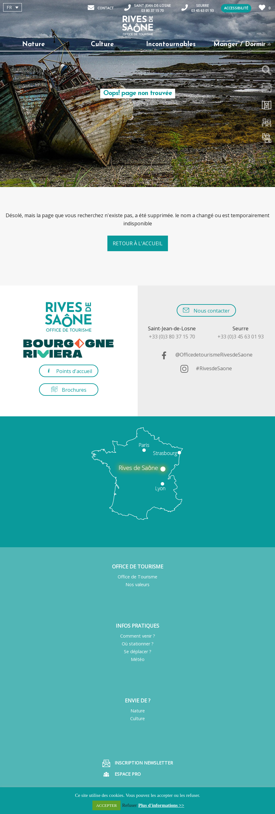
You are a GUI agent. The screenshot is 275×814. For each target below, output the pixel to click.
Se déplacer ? (137, 651)
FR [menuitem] (9, 7)
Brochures (68, 389)
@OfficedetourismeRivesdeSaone (206, 354)
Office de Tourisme (137, 577)
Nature (137, 711)
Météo (138, 659)
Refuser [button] (129, 805)
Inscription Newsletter (137, 763)
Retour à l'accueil (138, 243)
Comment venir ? (137, 636)
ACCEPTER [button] (106, 805)
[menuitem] (12, 7)
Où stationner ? (138, 644)
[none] (38, 7)
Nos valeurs (137, 584)
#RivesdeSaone (206, 368)
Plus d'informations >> (161, 805)
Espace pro (121, 774)
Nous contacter (206, 310)
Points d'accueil (69, 371)
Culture (137, 718)
